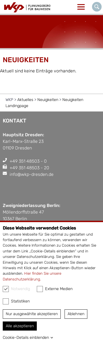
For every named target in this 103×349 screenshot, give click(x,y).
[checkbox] (6, 289)
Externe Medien (55, 289)
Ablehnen (76, 314)
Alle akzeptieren (20, 326)
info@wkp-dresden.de (32, 174)
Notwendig (16, 289)
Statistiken (16, 301)
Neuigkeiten (47, 99)
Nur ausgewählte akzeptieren (32, 314)
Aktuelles (25, 99)
